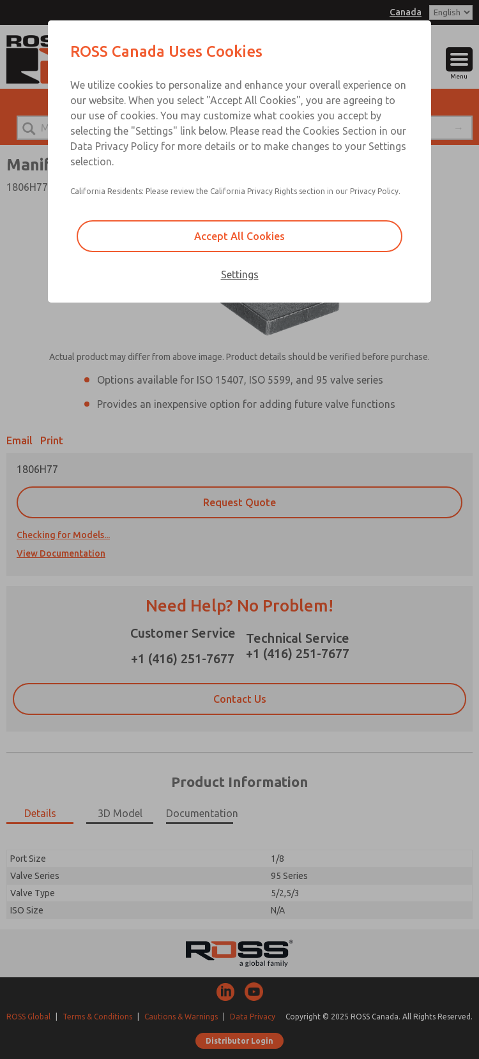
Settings (240, 274)
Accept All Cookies (239, 236)
